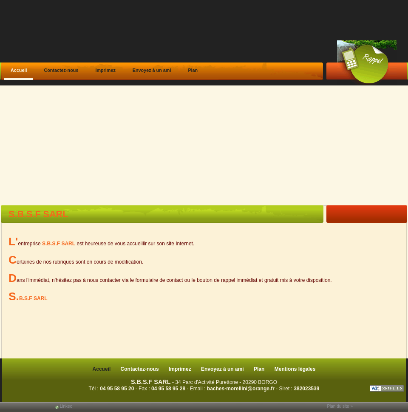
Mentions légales (295, 369)
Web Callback (367, 62)
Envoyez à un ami (152, 70)
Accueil (19, 70)
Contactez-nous (61, 70)
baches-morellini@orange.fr (241, 389)
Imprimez (105, 70)
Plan (193, 70)
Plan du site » (340, 406)
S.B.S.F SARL (151, 381)
